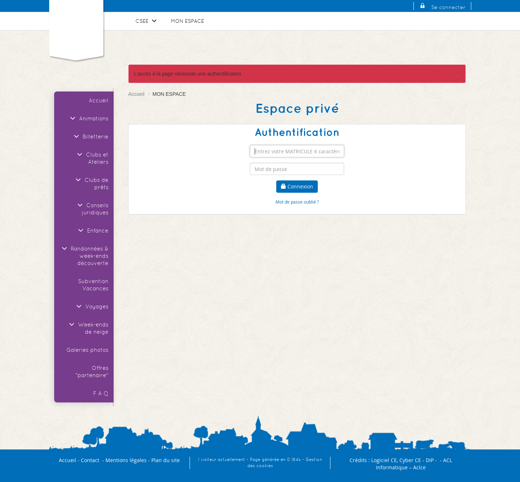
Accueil (98, 100)
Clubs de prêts (91, 183)
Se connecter (448, 7)
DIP (430, 460)
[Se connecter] (422, 7)
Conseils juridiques (91, 209)
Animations (88, 118)
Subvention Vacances (93, 284)
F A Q (100, 393)
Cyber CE (410, 460)
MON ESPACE (187, 21)
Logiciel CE (384, 460)
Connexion (297, 186)
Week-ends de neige (87, 328)
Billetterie (90, 136)
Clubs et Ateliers (91, 158)
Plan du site (165, 460)
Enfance (92, 230)
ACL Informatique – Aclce (414, 464)
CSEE (147, 21)
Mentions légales (126, 460)
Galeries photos (87, 350)
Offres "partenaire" (91, 371)
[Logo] (76, 27)
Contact (90, 460)
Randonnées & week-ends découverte (84, 256)
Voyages (91, 306)
